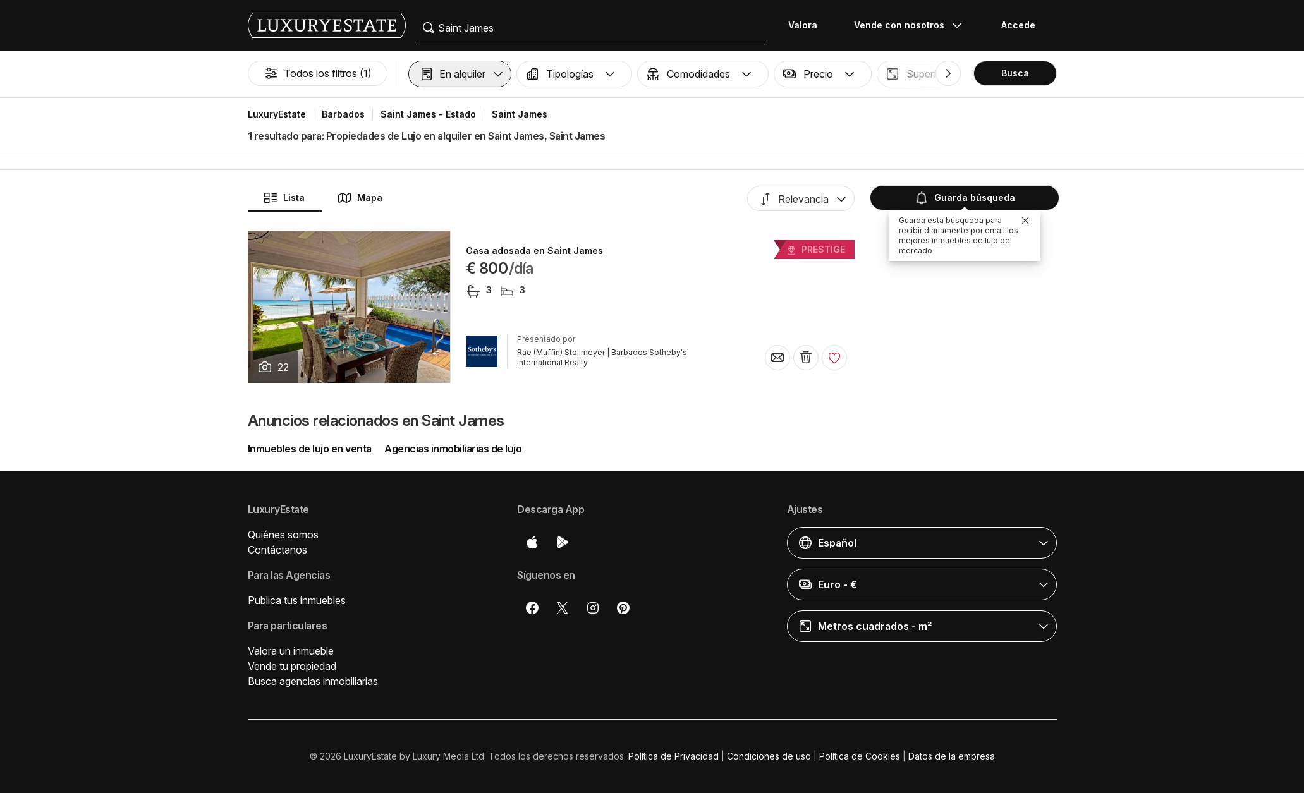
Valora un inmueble (291, 651)
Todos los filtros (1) (318, 73)
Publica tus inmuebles (297, 600)
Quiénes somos (283, 534)
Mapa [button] (359, 197)
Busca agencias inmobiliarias (313, 681)
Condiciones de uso (769, 756)
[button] (460, 74)
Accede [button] (1018, 25)
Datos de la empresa (951, 756)
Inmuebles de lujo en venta (310, 448)
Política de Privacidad (673, 756)
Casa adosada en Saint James (534, 251)
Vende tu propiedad (292, 666)
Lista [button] (284, 197)
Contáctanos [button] (277, 549)
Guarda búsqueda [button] (964, 197)
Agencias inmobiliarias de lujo (452, 448)
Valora (802, 25)
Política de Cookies (859, 756)
